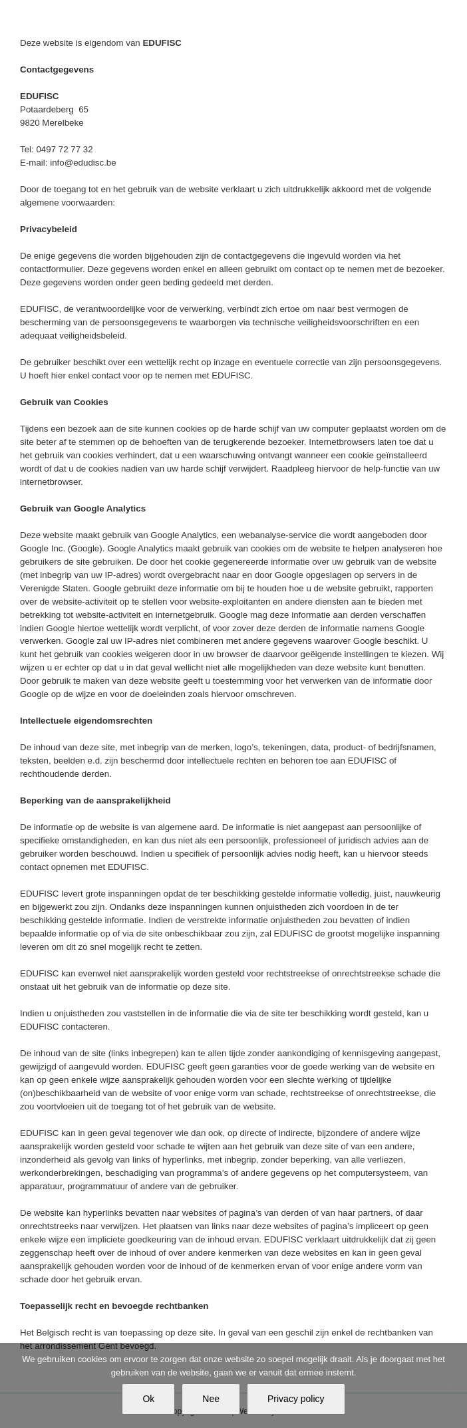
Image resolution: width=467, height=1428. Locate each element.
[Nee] (450, 1385)
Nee (211, 1398)
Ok (148, 1398)
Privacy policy (296, 1398)
